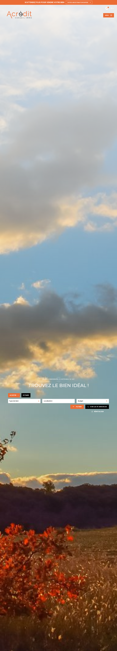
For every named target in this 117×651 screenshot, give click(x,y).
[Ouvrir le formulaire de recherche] (77, 407)
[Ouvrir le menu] (108, 15)
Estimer (26, 395)
